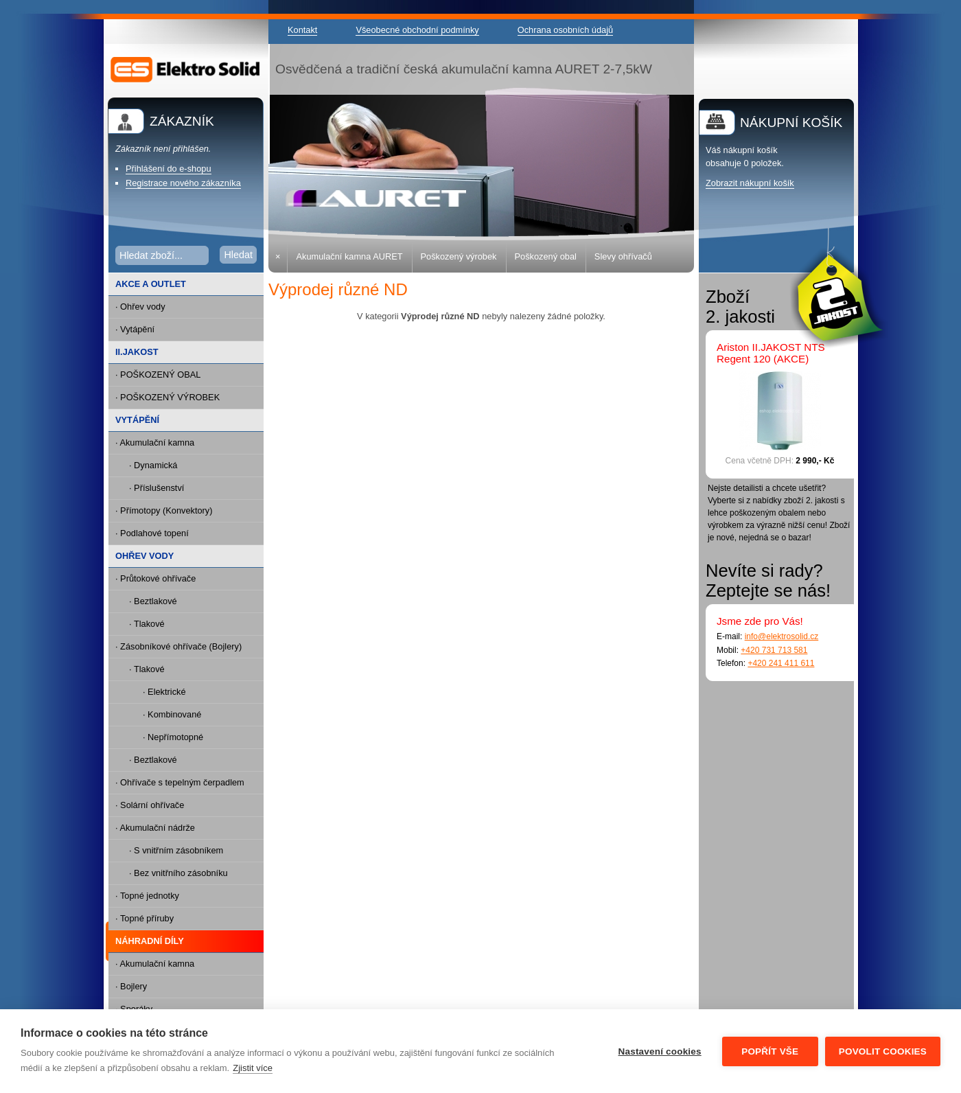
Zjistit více (253, 1068)
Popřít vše (769, 1051)
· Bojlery (131, 986)
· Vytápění (134, 329)
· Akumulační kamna (154, 442)
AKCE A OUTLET (150, 284)
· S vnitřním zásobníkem (176, 850)
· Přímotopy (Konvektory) (164, 510)
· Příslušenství (156, 488)
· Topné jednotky (147, 895)
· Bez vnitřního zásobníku (178, 873)
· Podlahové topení (152, 533)
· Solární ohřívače (149, 805)
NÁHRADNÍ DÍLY (146, 941)
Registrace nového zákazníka (183, 183)
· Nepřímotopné (173, 737)
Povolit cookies (883, 1051)
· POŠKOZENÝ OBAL (157, 374)
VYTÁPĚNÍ (137, 420)
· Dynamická (153, 465)
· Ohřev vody (140, 306)
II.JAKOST (137, 352)
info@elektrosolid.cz (782, 636)
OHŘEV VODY (144, 556)
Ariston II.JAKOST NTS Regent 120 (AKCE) (771, 353)
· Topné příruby (144, 918)
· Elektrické (164, 692)
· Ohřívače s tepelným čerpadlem (179, 782)
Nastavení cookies (660, 1051)
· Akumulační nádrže (155, 827)
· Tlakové (147, 624)
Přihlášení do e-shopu (168, 168)
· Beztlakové (153, 601)
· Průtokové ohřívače (155, 578)
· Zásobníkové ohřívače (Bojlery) (178, 646)
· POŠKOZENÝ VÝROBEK (167, 397)
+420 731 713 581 (774, 650)
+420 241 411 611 (781, 663)
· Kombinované (172, 714)
